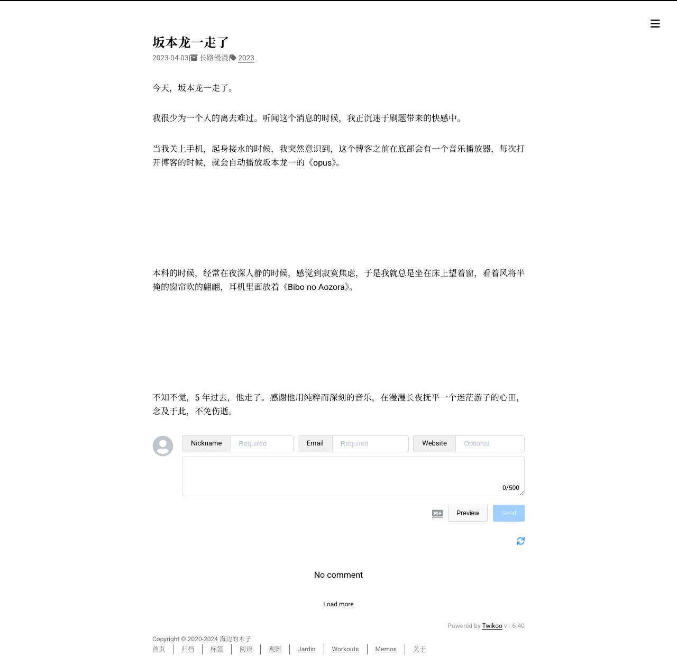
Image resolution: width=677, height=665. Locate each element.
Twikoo (492, 626)
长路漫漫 (213, 58)
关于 (419, 649)
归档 (187, 649)
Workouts (345, 649)
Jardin (306, 649)
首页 (158, 649)
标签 (217, 649)
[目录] (655, 24)
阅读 (246, 649)
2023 (246, 58)
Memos (386, 649)
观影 (275, 649)
